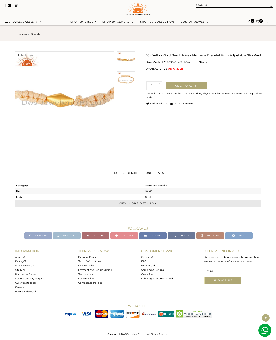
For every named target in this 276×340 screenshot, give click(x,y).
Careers (19, 287)
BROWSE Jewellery (21, 21)
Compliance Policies (90, 282)
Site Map (20, 269)
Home (22, 34)
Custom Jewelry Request (30, 278)
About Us (20, 256)
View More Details (138, 203)
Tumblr (181, 235)
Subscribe (223, 280)
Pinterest (124, 235)
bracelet (36, 34)
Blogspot (210, 235)
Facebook (38, 235)
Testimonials (85, 274)
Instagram (67, 235)
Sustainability (86, 278)
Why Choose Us (24, 265)
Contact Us (147, 256)
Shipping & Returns (152, 269)
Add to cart (186, 85)
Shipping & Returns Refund (157, 278)
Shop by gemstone (118, 21)
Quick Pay (147, 274)
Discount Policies (88, 256)
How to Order (149, 265)
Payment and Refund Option (95, 269)
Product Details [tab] (125, 173)
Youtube (95, 235)
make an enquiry (181, 103)
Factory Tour (22, 261)
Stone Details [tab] (153, 173)
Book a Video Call (25, 291)
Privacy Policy (86, 265)
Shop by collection (157, 21)
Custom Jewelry (195, 21)
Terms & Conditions (89, 261)
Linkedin (153, 235)
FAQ (143, 261)
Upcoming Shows (25, 274)
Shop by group (83, 21)
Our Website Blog (25, 282)
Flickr (239, 235)
